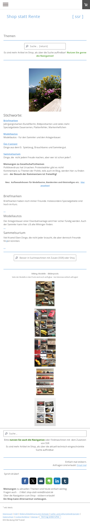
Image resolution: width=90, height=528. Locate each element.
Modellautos (10, 134)
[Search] (45, 46)
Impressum (7, 514)
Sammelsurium (12, 154)
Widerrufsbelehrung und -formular (34, 514)
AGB (16, 514)
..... (4, 211)
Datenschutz (8, 517)
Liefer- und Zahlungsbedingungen (65, 514)
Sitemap (34, 517)
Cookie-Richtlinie (22, 517)
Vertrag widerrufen (50, 517)
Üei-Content (10, 144)
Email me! (82, 465)
